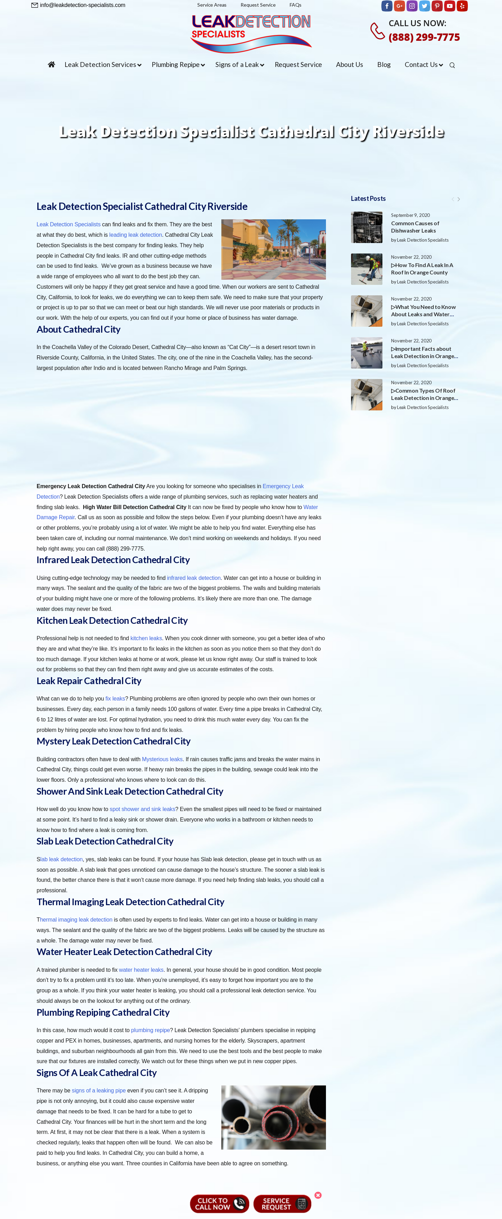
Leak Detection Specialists (423, 240)
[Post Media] (366, 227)
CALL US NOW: (418, 23)
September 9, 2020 (410, 215)
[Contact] (379, 31)
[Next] (458, 199)
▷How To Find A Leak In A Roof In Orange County (422, 268)
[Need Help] (78, 5)
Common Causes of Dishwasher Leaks (415, 227)
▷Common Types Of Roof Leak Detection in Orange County (423, 397)
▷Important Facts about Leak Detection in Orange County (422, 355)
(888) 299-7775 (424, 37)
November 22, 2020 (411, 257)
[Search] (453, 65)
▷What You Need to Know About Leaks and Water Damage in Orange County (423, 314)
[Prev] (453, 199)
